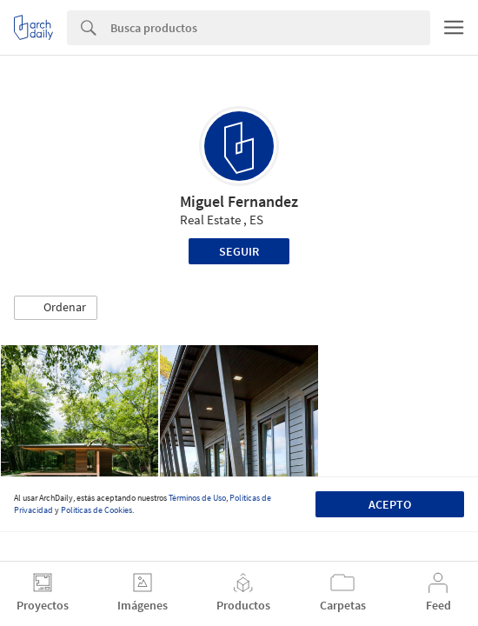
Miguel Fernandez (239, 201)
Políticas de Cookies (96, 510)
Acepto (389, 504)
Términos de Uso (197, 497)
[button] (55, 308)
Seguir (239, 251)
